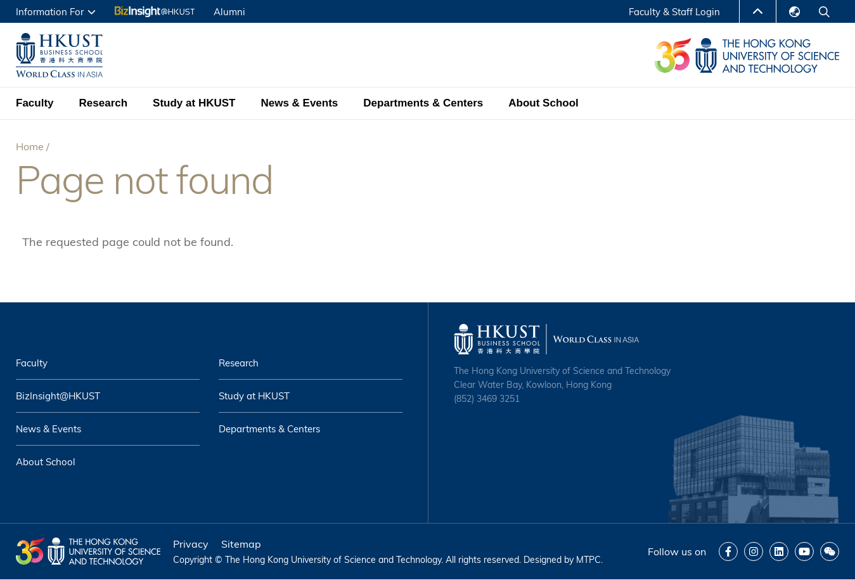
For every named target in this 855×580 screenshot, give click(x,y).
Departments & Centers (423, 103)
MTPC (588, 559)
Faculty (35, 103)
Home (30, 146)
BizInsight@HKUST (58, 396)
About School (543, 103)
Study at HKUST (194, 103)
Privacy (191, 544)
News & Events (299, 103)
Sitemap (241, 544)
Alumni (229, 12)
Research (103, 103)
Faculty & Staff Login (674, 12)
